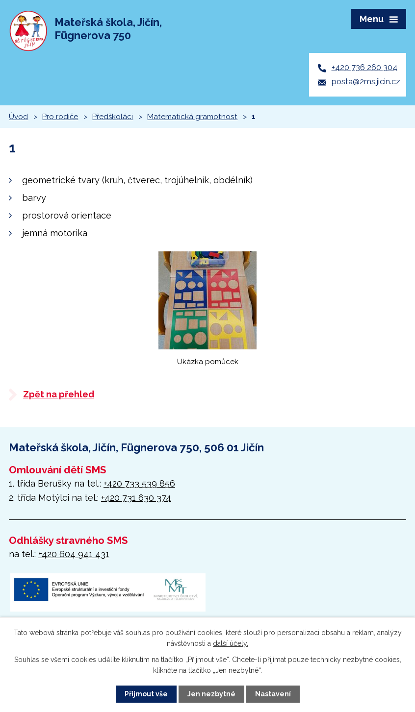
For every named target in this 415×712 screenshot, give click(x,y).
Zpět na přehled (58, 394)
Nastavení (273, 694)
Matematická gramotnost (192, 116)
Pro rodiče (60, 116)
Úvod (18, 116)
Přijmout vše (146, 694)
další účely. (230, 643)
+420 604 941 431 (73, 554)
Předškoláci (112, 116)
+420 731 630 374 (136, 497)
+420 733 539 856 (139, 483)
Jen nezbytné (211, 694)
